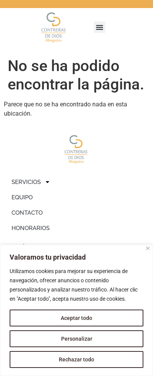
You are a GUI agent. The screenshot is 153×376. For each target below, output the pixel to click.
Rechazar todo (76, 359)
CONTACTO (27, 212)
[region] (76, 310)
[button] (99, 27)
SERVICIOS (31, 182)
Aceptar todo (76, 318)
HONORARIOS (31, 228)
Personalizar (76, 339)
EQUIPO (22, 197)
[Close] (148, 248)
